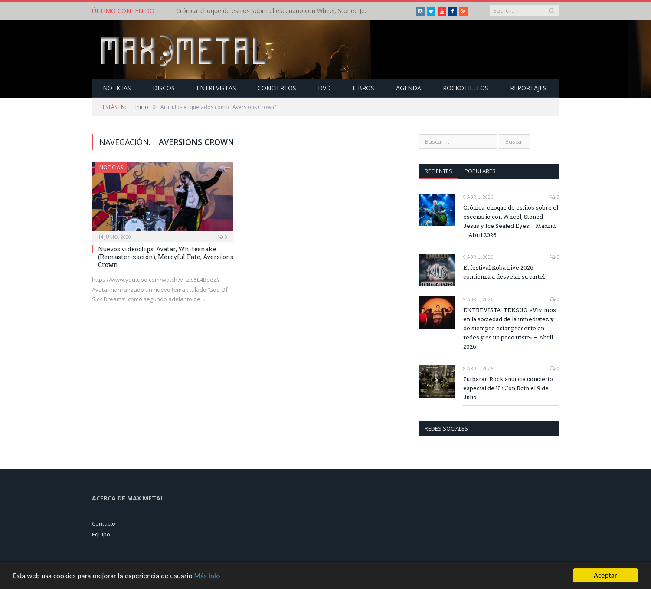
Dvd (324, 88)
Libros (363, 88)
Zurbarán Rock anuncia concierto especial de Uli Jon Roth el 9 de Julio (508, 388)
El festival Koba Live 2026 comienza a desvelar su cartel (504, 271)
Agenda (408, 88)
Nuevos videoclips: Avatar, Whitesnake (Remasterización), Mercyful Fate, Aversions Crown (165, 257)
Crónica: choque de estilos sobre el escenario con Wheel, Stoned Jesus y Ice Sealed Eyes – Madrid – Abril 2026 (276, 11)
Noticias (117, 88)
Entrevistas (216, 88)
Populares (480, 171)
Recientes (438, 171)
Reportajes (528, 88)
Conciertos (277, 88)
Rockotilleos (465, 88)
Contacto (103, 523)
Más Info (207, 577)
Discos (164, 88)
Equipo (101, 534)
